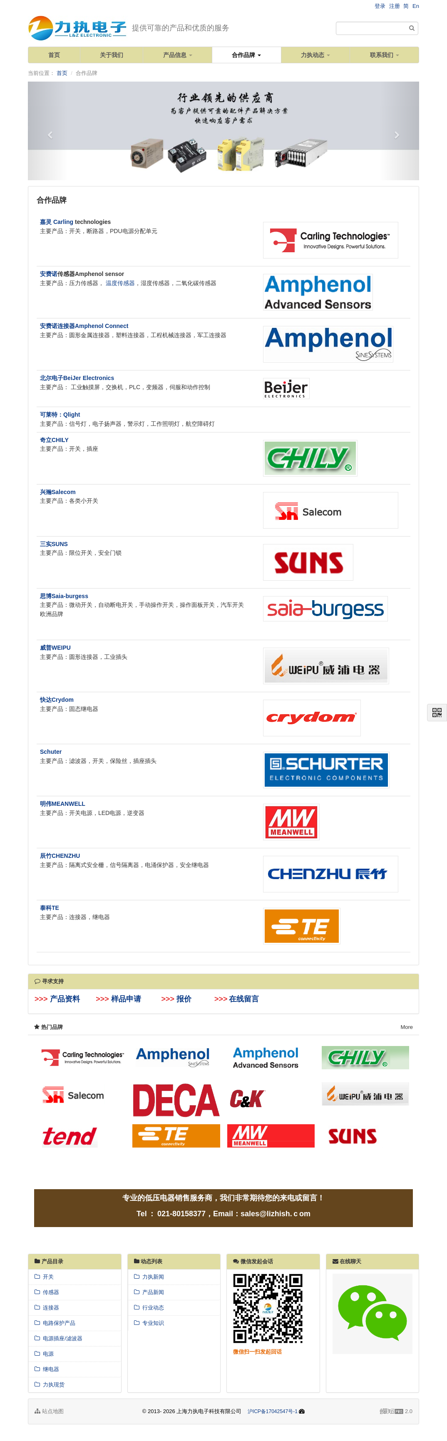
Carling (63, 222)
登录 (380, 6)
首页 (54, 55)
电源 (44, 1354)
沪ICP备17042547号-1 (273, 1411)
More (406, 1027)
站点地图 (49, 1411)
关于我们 (111, 55)
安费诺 (48, 274)
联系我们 (384, 55)
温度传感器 (120, 283)
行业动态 (149, 1307)
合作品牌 (246, 55)
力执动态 (315, 55)
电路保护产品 (55, 1323)
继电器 (47, 1369)
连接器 (47, 1307)
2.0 (396, 1412)
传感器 (47, 1292)
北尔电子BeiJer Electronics (77, 378)
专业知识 (149, 1323)
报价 (185, 999)
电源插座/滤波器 (58, 1338)
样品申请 (126, 999)
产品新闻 (149, 1292)
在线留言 (244, 999)
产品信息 (177, 55)
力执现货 (50, 1384)
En (415, 6)
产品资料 (65, 999)
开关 (44, 1277)
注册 (394, 6)
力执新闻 (149, 1277)
